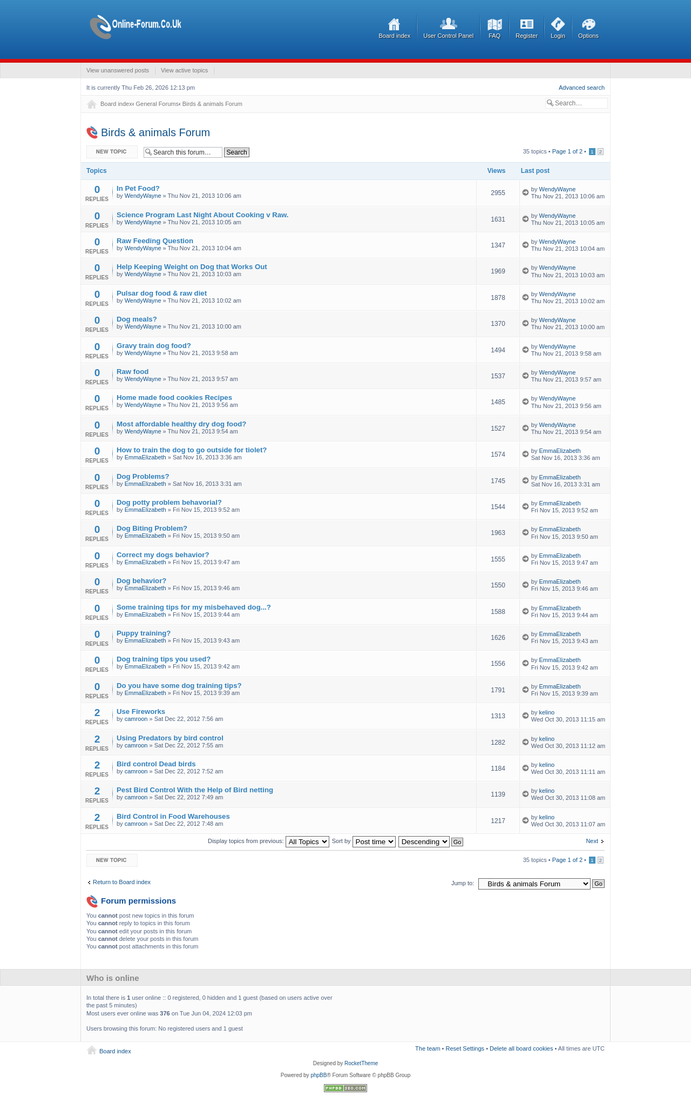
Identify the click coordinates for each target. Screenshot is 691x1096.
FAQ (494, 35)
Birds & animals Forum (212, 104)
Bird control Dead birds (156, 764)
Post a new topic (112, 152)
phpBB (318, 1075)
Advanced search (582, 87)
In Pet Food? (138, 188)
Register (527, 35)
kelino (546, 712)
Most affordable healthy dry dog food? (181, 424)
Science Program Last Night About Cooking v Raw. (203, 215)
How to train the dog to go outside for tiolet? (192, 450)
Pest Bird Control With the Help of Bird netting (195, 790)
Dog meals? (137, 319)
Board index (395, 35)
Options (588, 35)
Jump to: (462, 883)
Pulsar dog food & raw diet (162, 293)
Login (558, 35)
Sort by (364, 841)
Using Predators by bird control (170, 738)
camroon (136, 719)
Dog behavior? (141, 581)
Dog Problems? (143, 476)
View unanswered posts (117, 70)
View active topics (184, 70)
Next (592, 841)
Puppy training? (144, 633)
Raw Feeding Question (155, 241)
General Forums (157, 104)
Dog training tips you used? (164, 659)
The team (427, 1048)
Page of (567, 151)
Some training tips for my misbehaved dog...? (194, 607)
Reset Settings (465, 1048)
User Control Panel (448, 35)
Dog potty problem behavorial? (169, 502)
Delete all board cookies (521, 1048)
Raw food (132, 371)
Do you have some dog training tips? (179, 685)
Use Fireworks (141, 711)
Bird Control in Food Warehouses (173, 816)
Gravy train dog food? (154, 346)
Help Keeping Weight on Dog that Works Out (192, 267)
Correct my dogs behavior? (163, 555)
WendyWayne (143, 195)
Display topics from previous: (268, 841)
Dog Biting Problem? (152, 528)
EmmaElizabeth (145, 457)
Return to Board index (122, 882)
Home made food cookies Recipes (174, 397)
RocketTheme (361, 1063)
